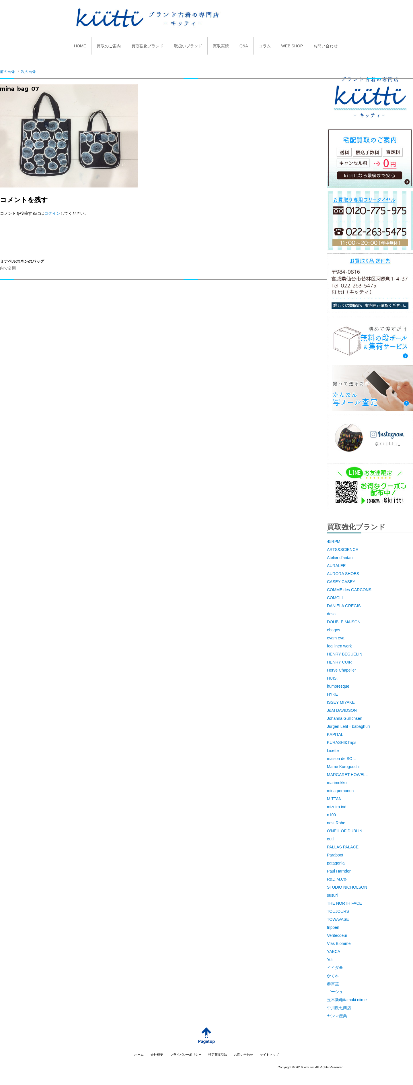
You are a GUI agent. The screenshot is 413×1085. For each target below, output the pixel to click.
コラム (265, 46)
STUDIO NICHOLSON (347, 887)
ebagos (333, 630)
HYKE (332, 694)
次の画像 (28, 71)
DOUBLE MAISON (344, 622)
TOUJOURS (338, 911)
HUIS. (332, 678)
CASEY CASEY (341, 581)
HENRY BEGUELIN (344, 654)
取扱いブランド (188, 46)
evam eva (335, 638)
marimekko (336, 782)
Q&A (243, 46)
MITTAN (334, 798)
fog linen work (339, 646)
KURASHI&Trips (341, 742)
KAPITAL (335, 734)
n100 (331, 815)
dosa (331, 614)
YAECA (333, 951)
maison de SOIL (341, 758)
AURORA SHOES (343, 573)
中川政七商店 (339, 1007)
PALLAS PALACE (343, 847)
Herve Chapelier (341, 670)
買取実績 (221, 46)
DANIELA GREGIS (344, 606)
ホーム (139, 1054)
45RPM (333, 541)
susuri (332, 895)
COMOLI (335, 597)
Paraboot (335, 855)
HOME (80, 46)
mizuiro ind (336, 806)
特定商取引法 (217, 1054)
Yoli (330, 959)
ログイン (52, 213)
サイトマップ (269, 1054)
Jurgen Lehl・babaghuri (348, 726)
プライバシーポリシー (186, 1054)
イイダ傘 (335, 967)
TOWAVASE (338, 919)
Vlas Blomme (338, 943)
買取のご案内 (109, 46)
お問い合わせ (325, 46)
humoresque (338, 686)
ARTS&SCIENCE (342, 549)
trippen (333, 927)
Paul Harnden (339, 871)
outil (330, 839)
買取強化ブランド (147, 46)
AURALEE (336, 565)
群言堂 (333, 983)
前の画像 (7, 71)
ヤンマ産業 (337, 1016)
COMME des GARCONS (349, 589)
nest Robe (336, 823)
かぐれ (333, 975)
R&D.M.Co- (337, 879)
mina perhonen (340, 790)
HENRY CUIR (339, 662)
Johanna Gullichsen (344, 718)
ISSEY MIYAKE (341, 702)
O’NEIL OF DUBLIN (344, 831)
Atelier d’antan (340, 557)
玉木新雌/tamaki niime (347, 999)
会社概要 (157, 1054)
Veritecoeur (337, 935)
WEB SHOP (292, 46)
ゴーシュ (335, 991)
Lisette (333, 750)
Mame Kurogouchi (343, 766)
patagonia (336, 863)
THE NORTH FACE (344, 903)
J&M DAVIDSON (342, 710)
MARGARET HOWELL (347, 774)
